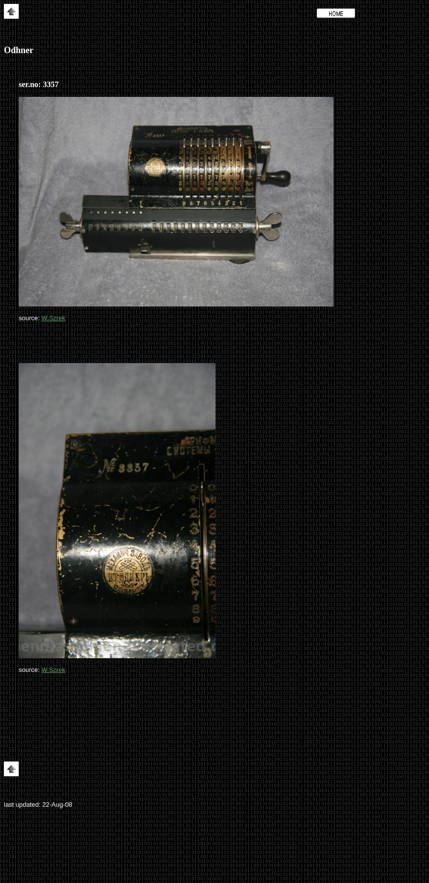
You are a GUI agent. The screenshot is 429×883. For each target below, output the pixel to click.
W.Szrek (53, 318)
